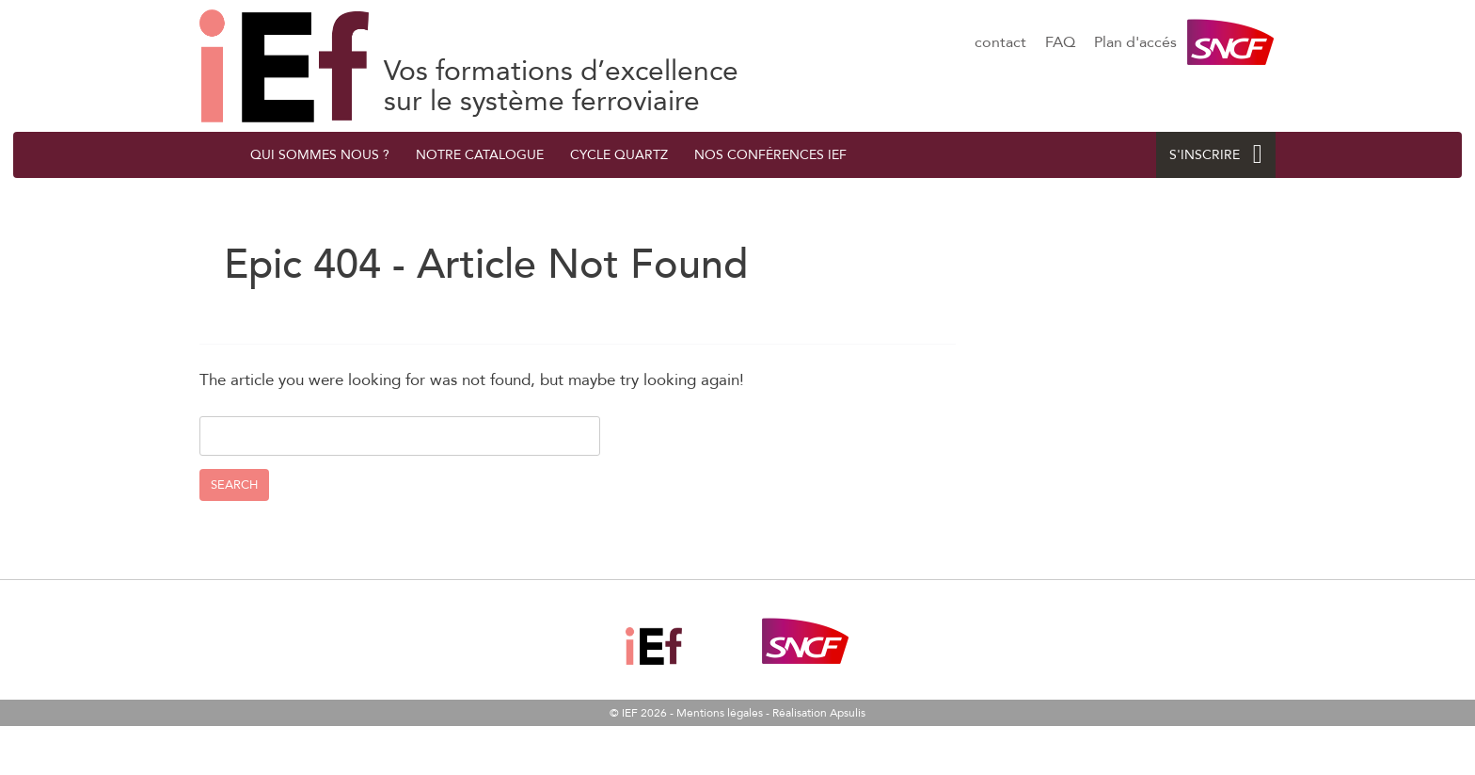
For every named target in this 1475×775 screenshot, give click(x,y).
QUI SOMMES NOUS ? (319, 155)
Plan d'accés (1135, 42)
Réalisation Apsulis (818, 712)
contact (1000, 42)
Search (234, 484)
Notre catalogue (480, 155)
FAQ (1060, 42)
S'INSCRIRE (1215, 155)
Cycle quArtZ (619, 155)
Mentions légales (719, 712)
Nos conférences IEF (770, 155)
